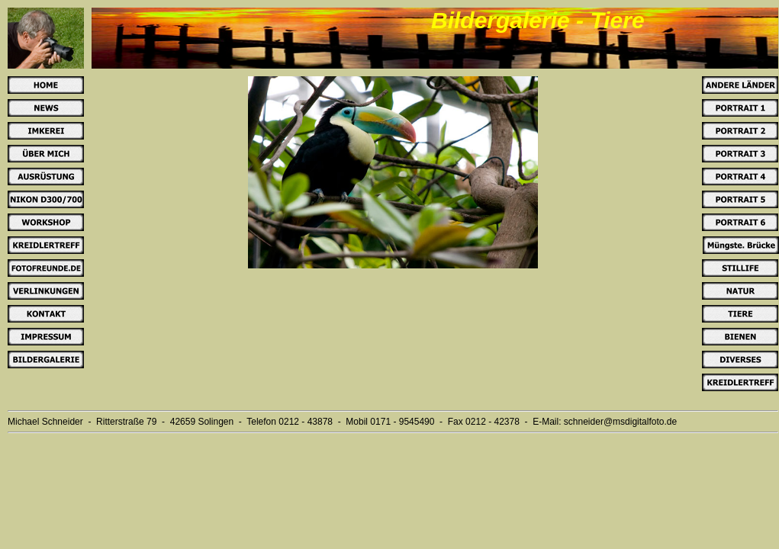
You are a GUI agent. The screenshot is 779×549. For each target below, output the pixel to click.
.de (670, 421)
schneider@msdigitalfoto (614, 421)
